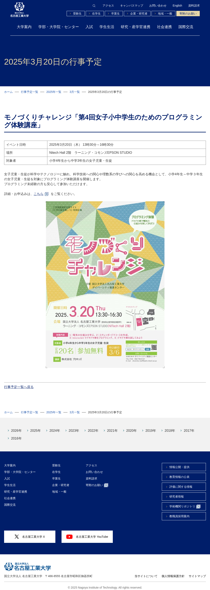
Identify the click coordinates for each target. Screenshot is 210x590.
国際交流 (185, 27)
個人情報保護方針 (173, 573)
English (177, 5)
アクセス (108, 5)
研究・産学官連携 (135, 27)
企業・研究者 (138, 13)
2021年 (112, 427)
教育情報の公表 (179, 473)
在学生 (96, 13)
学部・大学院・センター (58, 27)
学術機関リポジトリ (185, 503)
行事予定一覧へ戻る (19, 384)
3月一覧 (75, 91)
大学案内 (24, 27)
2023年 (74, 427)
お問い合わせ (158, 5)
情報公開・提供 (179, 464)
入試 (89, 27)
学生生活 (106, 27)
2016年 (16, 435)
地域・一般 (165, 13)
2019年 (150, 427)
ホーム (8, 91)
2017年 (189, 427)
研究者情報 (176, 493)
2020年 (131, 427)
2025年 (35, 427)
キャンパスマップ (131, 5)
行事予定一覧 (29, 91)
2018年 (170, 427)
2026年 (16, 427)
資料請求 (194, 5)
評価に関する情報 (180, 483)
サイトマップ (197, 573)
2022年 (93, 427)
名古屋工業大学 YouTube (87, 533)
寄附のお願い (188, 13)
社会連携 (164, 27)
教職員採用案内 (179, 513)
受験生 (77, 13)
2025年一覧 (53, 91)
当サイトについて (146, 573)
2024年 (54, 427)
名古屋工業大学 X (30, 534)
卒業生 (115, 13)
